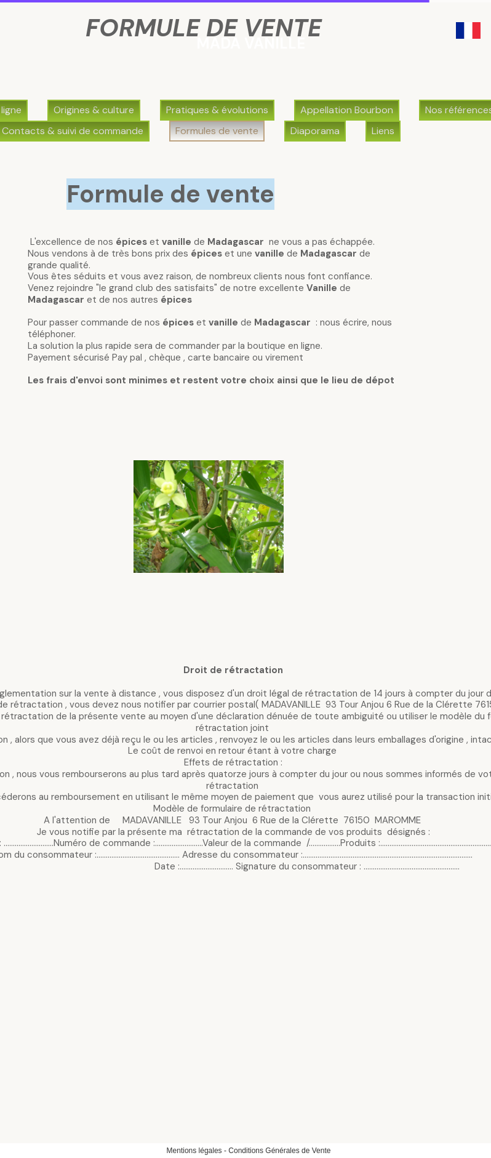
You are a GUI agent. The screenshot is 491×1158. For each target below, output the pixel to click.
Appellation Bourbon (346, 109)
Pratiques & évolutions (217, 109)
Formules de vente (216, 130)
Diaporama (315, 130)
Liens (383, 130)
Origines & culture (94, 109)
